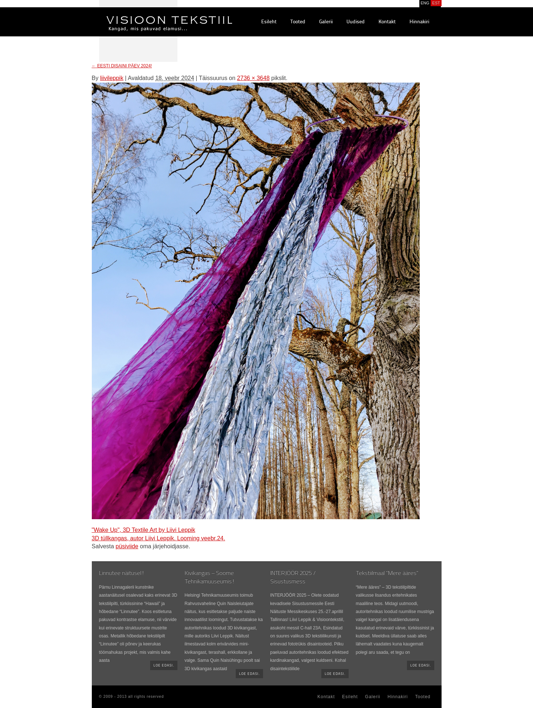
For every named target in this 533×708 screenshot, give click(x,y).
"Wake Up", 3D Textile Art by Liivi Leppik (143, 530)
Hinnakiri (419, 22)
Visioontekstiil (153, 15)
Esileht (269, 22)
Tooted (297, 22)
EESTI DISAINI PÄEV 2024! (122, 65)
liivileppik (112, 78)
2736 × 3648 (253, 78)
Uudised (355, 22)
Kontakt (387, 22)
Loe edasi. (163, 666)
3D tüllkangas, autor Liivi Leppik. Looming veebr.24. (158, 538)
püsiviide (126, 546)
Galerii (326, 22)
